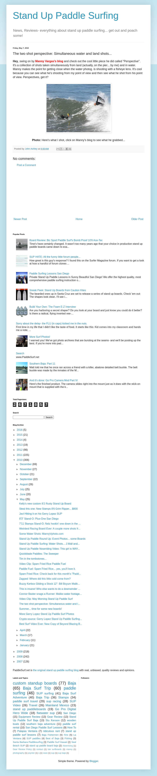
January (25, 645)
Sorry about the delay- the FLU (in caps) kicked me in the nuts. (51, 323)
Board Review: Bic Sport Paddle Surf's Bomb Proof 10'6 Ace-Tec (66, 240)
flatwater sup (46, 713)
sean (45, 753)
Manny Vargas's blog (49, 61)
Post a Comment (26, 165)
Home (79, 219)
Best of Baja (52, 738)
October (25, 474)
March (24, 635)
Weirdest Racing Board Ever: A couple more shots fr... (49, 528)
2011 (20, 455)
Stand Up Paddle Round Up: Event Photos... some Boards (52, 538)
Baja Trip (42, 697)
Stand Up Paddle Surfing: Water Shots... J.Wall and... (49, 543)
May (22, 499)
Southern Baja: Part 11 (42, 363)
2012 (20, 449)
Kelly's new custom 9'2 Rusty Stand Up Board (45, 503)
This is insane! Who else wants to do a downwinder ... (49, 589)
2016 (20, 429)
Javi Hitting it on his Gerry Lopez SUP (40, 513)
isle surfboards (55, 749)
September (26, 479)
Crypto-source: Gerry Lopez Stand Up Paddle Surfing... (50, 619)
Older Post (137, 219)
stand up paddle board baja (43, 745)
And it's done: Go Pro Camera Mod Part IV (53, 380)
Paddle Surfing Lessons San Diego (49, 273)
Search (20, 353)
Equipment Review (29, 716)
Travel (33, 705)
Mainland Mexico (57, 705)
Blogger (93, 761)
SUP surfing (45, 693)
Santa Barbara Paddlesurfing (28, 742)
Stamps (63, 697)
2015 (20, 434)
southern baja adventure (40, 724)
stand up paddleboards (29, 709)
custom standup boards (35, 683)
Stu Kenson (53, 720)
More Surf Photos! (39, 336)
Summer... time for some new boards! (40, 608)
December (26, 464)
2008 (20, 656)
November (26, 469)
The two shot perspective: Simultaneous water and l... (49, 603)
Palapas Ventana (27, 731)
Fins (66, 735)
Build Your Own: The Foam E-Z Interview (52, 306)
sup (52, 753)
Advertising (68, 746)
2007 (20, 661)
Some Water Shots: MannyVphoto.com (41, 533)
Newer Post (20, 219)
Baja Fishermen (50, 735)
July (22, 489)
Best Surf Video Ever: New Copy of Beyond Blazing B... (50, 624)
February (25, 640)
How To (71, 727)
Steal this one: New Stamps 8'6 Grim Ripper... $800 (48, 508)
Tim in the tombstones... (32, 558)
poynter (31, 753)
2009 (20, 651)
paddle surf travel (25, 701)
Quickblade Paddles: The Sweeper (39, 553)
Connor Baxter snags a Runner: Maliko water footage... (50, 594)
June (23, 494)
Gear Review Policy (22, 749)
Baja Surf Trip (37, 688)
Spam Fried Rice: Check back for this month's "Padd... (50, 573)
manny (69, 749)
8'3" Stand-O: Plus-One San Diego (38, 518)
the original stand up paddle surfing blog (55, 670)
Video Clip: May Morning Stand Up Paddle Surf (46, 599)
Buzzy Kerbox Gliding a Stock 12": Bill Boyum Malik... (49, 583)
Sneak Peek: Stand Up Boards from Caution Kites (57, 290)
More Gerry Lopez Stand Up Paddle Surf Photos (46, 614)
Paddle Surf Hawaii (57, 742)
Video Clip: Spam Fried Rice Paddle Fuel (42, 563)
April (23, 630)
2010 (20, 460)
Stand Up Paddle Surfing (66, 15)
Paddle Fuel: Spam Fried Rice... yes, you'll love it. (47, 568)
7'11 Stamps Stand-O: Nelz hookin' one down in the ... (50, 523)
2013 (20, 444)
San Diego (69, 713)
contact (39, 749)
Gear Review (54, 716)
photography (18, 753)
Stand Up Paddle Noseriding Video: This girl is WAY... (49, 548)
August (24, 484)
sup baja (62, 753)
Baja (72, 683)
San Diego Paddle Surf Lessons (43, 727)
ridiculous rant (51, 731)
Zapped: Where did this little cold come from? (45, 578)
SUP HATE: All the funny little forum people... (54, 256)
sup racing (53, 701)
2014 (20, 439)
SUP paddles (34, 738)
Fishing (68, 738)
